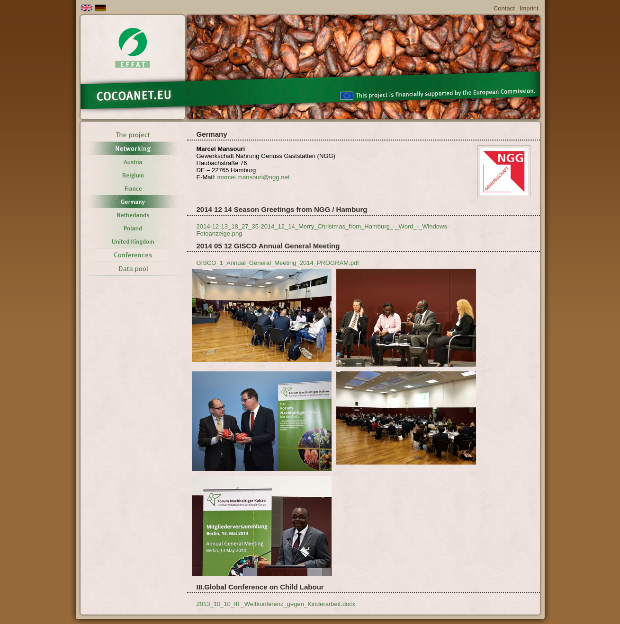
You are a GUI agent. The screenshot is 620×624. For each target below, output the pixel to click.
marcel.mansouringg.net (253, 177)
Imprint (529, 8)
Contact (504, 8)
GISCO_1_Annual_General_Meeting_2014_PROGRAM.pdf (278, 262)
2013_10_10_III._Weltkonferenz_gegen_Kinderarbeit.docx (276, 603)
